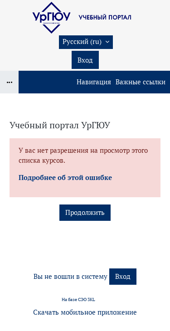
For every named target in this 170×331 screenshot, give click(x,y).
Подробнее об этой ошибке (65, 177)
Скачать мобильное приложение (85, 312)
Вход (85, 60)
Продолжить (85, 212)
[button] (86, 42)
